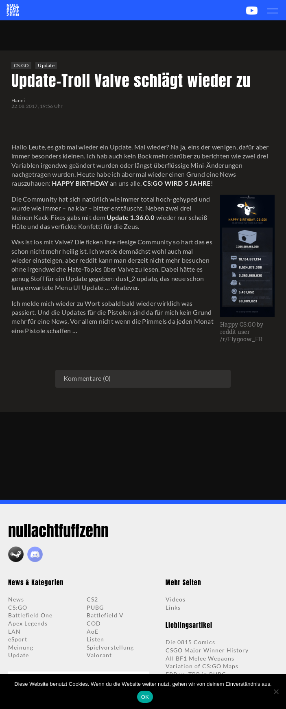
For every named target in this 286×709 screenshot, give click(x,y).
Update (46, 65)
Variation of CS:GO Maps (202, 666)
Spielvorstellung (110, 647)
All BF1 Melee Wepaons (200, 658)
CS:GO (21, 65)
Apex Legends (28, 623)
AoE (92, 631)
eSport (17, 639)
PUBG (95, 607)
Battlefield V (105, 615)
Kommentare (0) (87, 378)
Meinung (20, 647)
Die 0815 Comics (190, 642)
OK (145, 697)
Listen (95, 639)
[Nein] (276, 691)
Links (173, 607)
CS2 (92, 599)
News (16, 599)
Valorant (99, 655)
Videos (176, 599)
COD (94, 623)
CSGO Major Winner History (207, 650)
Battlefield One (30, 615)
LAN (14, 631)
